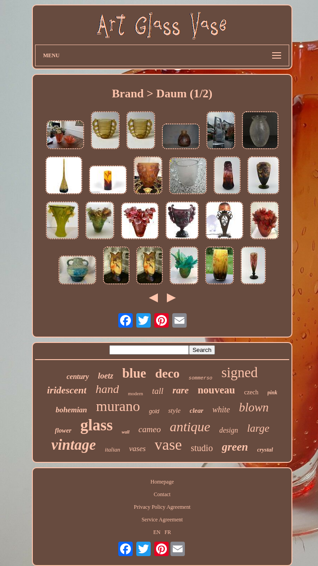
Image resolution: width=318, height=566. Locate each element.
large (258, 428)
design (228, 430)
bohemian (71, 410)
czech (251, 392)
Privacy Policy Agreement (162, 507)
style (174, 410)
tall (157, 391)
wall (126, 431)
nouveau (216, 390)
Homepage (162, 482)
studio (202, 448)
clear (197, 410)
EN (157, 532)
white (221, 409)
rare (180, 390)
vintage (73, 445)
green (235, 447)
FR (168, 532)
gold (154, 411)
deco (167, 373)
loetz (105, 375)
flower (63, 430)
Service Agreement (162, 519)
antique (190, 426)
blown (254, 407)
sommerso (200, 378)
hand (107, 389)
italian (112, 449)
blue (134, 373)
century (78, 376)
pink (273, 392)
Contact (162, 494)
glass (97, 425)
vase (168, 444)
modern (135, 393)
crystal (265, 449)
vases (137, 448)
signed (239, 372)
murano (118, 406)
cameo (150, 429)
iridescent (66, 390)
